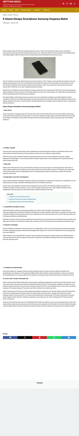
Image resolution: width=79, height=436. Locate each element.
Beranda (5, 10)
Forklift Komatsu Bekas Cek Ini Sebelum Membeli (21, 229)
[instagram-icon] (68, 3)
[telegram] (47, 392)
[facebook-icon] (64, 3)
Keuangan (38, 10)
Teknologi (47, 10)
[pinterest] (27, 392)
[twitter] (17, 392)
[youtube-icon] (71, 3)
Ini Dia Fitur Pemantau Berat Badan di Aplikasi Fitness (22, 227)
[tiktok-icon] (75, 3)
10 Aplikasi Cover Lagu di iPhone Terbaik (19, 224)
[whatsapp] (37, 392)
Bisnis (12, 10)
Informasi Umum (26, 10)
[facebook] (8, 392)
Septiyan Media (12, 1)
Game (17, 10)
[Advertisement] (27, 42)
